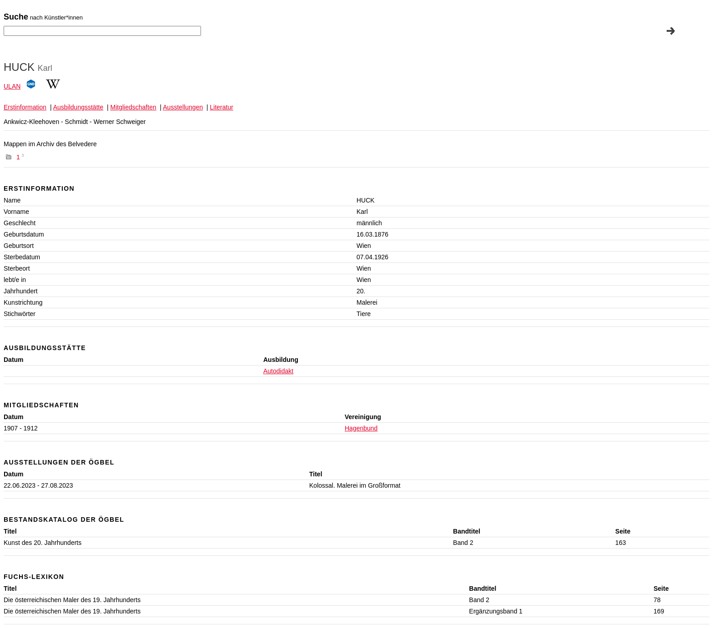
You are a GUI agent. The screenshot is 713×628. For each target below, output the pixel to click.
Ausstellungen (183, 107)
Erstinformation (25, 107)
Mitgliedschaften (133, 107)
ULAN (12, 86)
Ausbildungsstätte (78, 107)
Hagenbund (361, 428)
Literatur (221, 107)
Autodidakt (278, 371)
